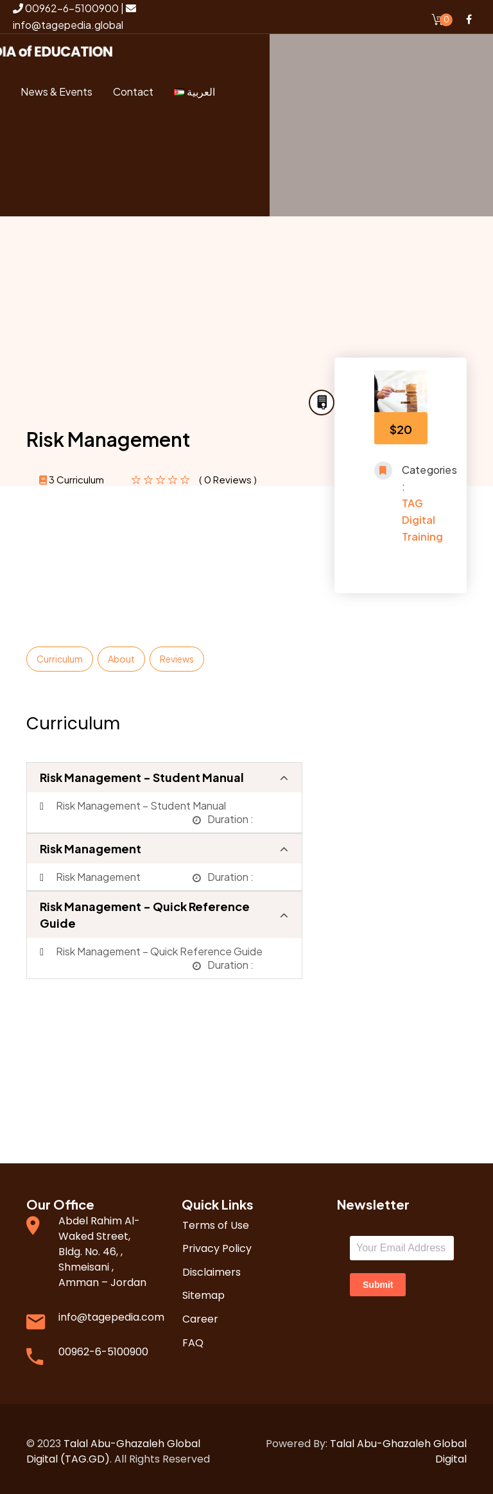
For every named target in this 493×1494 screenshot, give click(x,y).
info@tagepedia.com (111, 1312)
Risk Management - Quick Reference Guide (145, 909)
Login (84, 143)
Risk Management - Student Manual (142, 772)
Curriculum (60, 653)
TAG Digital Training (422, 514)
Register (76, 188)
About (121, 653)
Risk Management (90, 843)
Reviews (177, 653)
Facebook (468, 19)
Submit (378, 1279)
